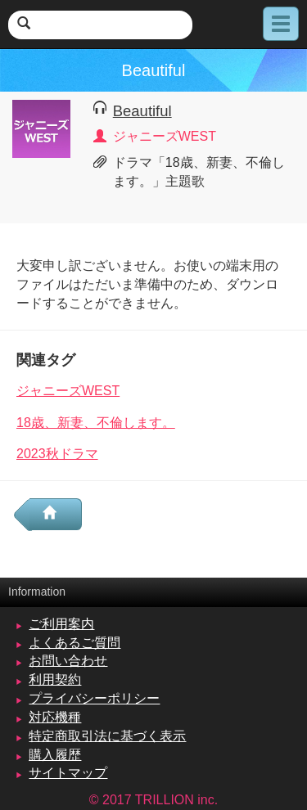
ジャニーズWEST (68, 391)
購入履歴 (55, 755)
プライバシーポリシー (94, 698)
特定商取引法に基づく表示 (107, 736)
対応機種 (55, 717)
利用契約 (55, 679)
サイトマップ (68, 773)
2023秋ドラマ (57, 454)
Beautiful (142, 110)
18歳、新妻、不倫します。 (95, 423)
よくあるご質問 (74, 643)
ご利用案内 (61, 624)
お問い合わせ (68, 661)
